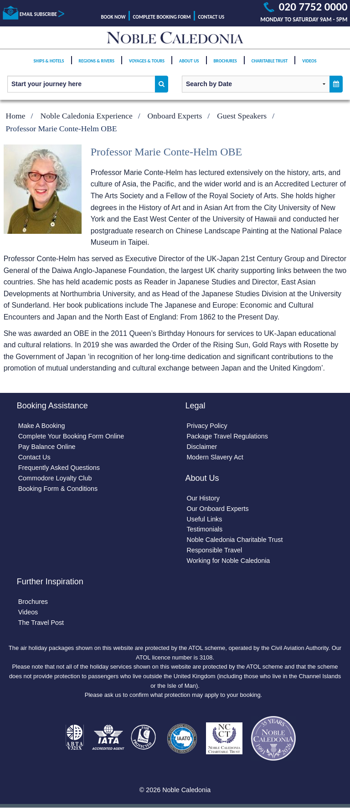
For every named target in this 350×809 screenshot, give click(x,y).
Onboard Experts (175, 115)
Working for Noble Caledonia (228, 561)
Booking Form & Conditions (58, 488)
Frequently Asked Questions (59, 467)
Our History (203, 498)
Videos (309, 64)
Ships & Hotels (49, 64)
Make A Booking (41, 425)
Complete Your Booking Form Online (71, 436)
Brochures (225, 64)
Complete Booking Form (162, 17)
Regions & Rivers (96, 64)
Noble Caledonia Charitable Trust (234, 540)
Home (16, 115)
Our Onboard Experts (217, 508)
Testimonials (204, 529)
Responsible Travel (214, 550)
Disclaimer (201, 446)
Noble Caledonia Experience (86, 115)
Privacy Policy (206, 425)
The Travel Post (41, 623)
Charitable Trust (270, 64)
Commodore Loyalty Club (55, 478)
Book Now (113, 17)
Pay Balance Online (47, 446)
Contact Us (211, 17)
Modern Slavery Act (214, 457)
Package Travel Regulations (227, 436)
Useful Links (204, 519)
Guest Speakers (242, 115)
